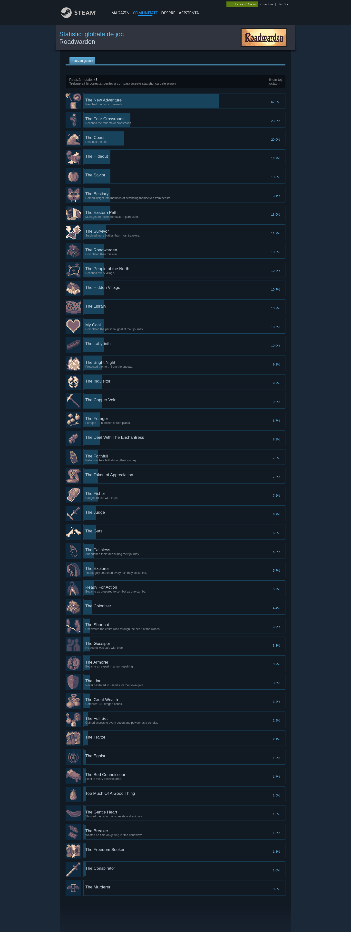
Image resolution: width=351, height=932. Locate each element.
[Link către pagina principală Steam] (82, 17)
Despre (168, 13)
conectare (266, 4)
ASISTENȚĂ (189, 13)
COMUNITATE (145, 13)
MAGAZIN (120, 13)
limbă (282, 4)
